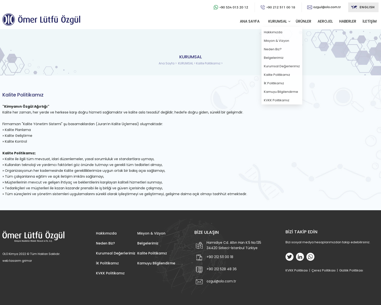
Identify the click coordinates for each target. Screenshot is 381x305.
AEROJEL (325, 21)
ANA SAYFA (250, 21)
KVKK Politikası (297, 270)
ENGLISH (363, 7)
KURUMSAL (277, 21)
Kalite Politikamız (152, 253)
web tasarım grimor (17, 261)
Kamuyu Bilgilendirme (156, 263)
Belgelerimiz (147, 243)
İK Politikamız (107, 263)
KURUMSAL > (187, 63)
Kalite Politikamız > (209, 63)
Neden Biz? (105, 243)
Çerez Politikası (324, 270)
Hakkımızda (106, 233)
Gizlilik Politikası (351, 270)
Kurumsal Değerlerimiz (115, 253)
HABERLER (347, 21)
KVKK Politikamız (110, 273)
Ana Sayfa (167, 63)
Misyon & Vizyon (151, 233)
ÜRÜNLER (303, 21)
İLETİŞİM (370, 21)
